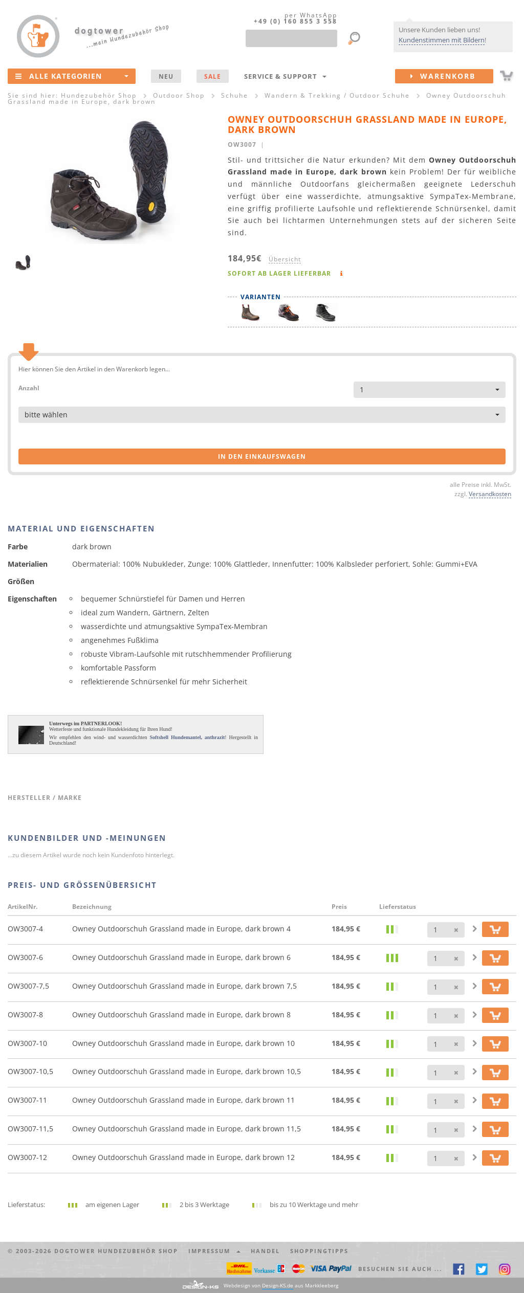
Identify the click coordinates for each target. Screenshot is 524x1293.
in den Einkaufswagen (262, 456)
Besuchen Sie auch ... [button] (400, 1269)
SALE (212, 76)
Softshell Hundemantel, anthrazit (187, 737)
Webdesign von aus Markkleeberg (281, 1285)
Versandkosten (490, 493)
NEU (166, 76)
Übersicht (285, 259)
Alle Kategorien (71, 76)
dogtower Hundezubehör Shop (116, 1251)
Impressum (214, 1251)
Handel (265, 1251)
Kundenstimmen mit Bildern (442, 39)
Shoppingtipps (319, 1251)
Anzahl (28, 387)
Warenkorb (451, 76)
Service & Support (285, 76)
